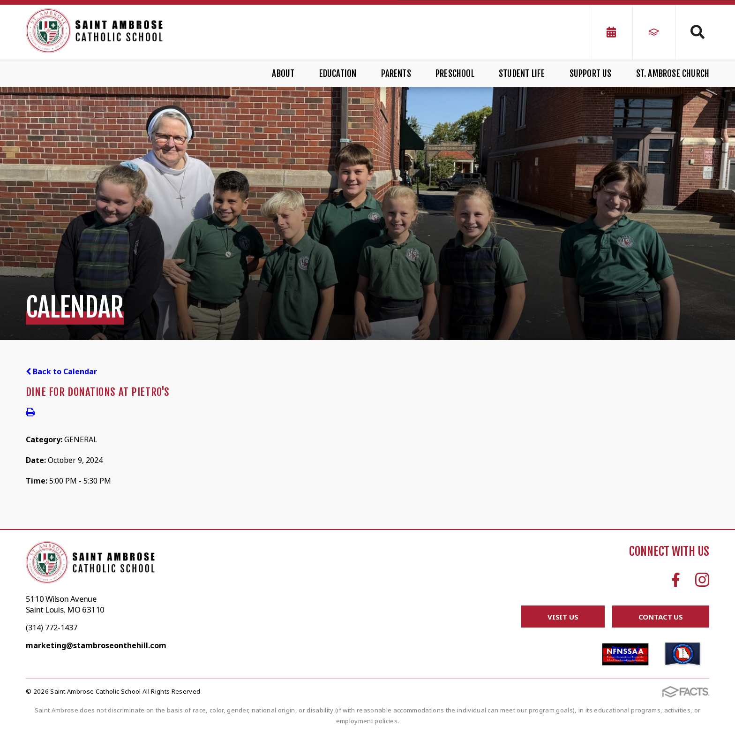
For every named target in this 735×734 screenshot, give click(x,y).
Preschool (454, 73)
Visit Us (563, 616)
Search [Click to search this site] (697, 32)
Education (338, 73)
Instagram (702, 580)
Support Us (591, 73)
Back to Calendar (61, 371)
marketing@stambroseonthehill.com (96, 645)
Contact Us (660, 616)
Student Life (522, 73)
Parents (396, 73)
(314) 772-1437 (51, 627)
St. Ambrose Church (672, 73)
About (283, 73)
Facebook (675, 580)
